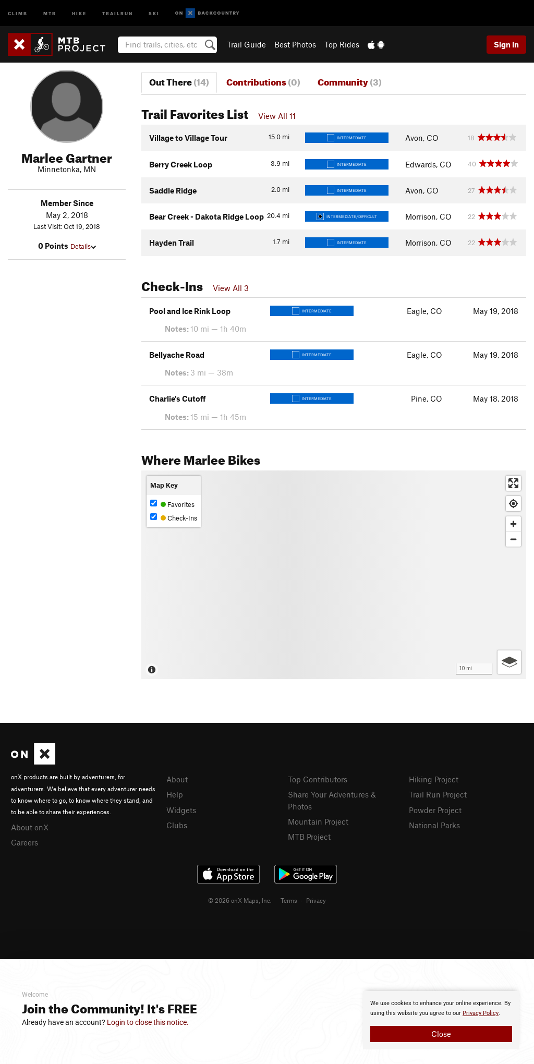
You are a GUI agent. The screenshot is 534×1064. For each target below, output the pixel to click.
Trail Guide (246, 44)
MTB (49, 12)
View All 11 (277, 115)
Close (441, 1033)
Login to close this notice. (148, 1022)
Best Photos (295, 44)
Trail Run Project (438, 794)
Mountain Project (318, 821)
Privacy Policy (481, 1013)
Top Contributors (317, 779)
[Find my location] (513, 503)
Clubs (176, 825)
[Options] (509, 662)
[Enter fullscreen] (513, 483)
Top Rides (341, 44)
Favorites (172, 504)
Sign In (506, 44)
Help (174, 794)
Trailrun (117, 12)
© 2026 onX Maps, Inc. (240, 900)
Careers (24, 842)
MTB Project (309, 836)
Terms (289, 900)
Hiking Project (433, 779)
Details (83, 246)
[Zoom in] (513, 523)
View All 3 (231, 288)
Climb (18, 12)
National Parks (434, 825)
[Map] (333, 574)
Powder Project (435, 810)
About (177, 779)
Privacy (316, 900)
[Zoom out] (513, 539)
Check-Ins (173, 517)
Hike (79, 12)
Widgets (181, 810)
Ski (154, 12)
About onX (29, 827)
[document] (441, 1020)
